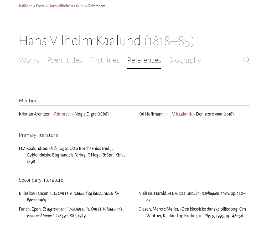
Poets (40, 6)
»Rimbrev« (61, 114)
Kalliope (25, 6)
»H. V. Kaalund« (179, 114)
